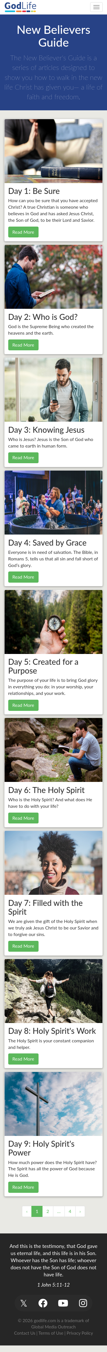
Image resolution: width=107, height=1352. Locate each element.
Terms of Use (51, 1333)
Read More (23, 232)
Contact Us (24, 1333)
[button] (24, 1303)
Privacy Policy (80, 1333)
